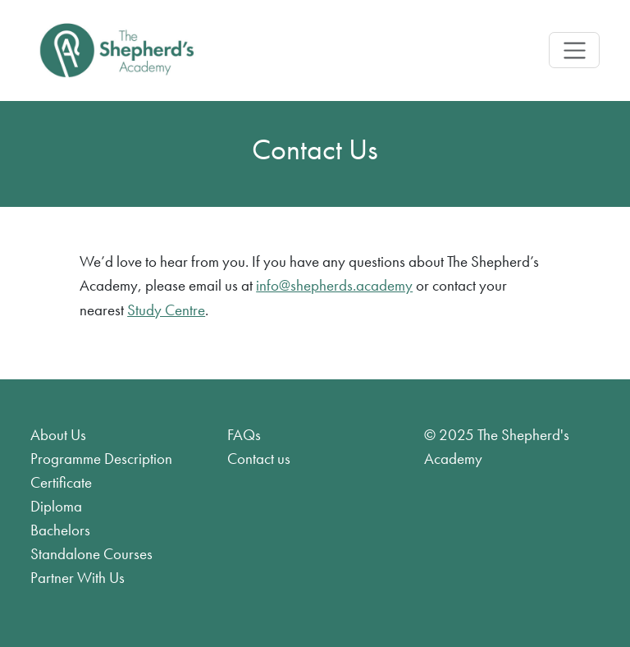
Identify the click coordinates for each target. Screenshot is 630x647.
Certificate (61, 482)
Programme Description (101, 458)
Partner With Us (77, 577)
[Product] (116, 50)
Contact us (258, 458)
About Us (58, 434)
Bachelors (60, 530)
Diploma (56, 506)
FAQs (244, 434)
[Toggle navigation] (574, 50)
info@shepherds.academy (334, 285)
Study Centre (166, 310)
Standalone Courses (91, 554)
